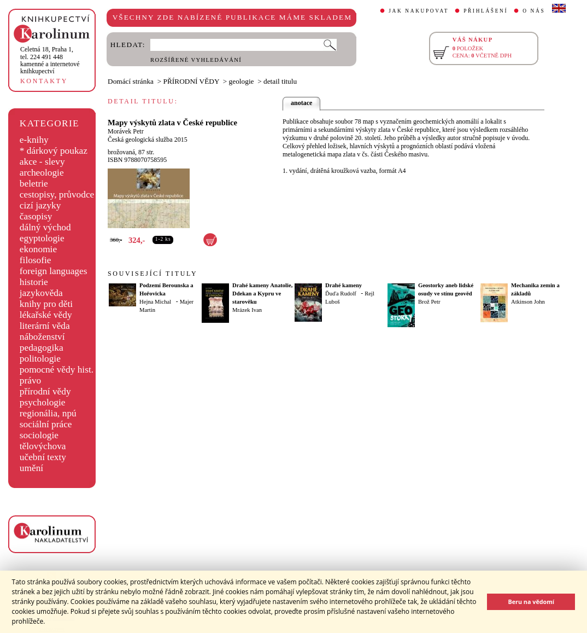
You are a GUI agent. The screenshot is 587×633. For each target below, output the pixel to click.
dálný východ (45, 227)
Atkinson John (528, 302)
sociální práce (46, 424)
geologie (241, 81)
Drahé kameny (343, 285)
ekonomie (38, 249)
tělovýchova (43, 446)
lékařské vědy (46, 315)
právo (30, 380)
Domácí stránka (131, 81)
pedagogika (41, 347)
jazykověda (41, 293)
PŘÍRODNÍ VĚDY (191, 81)
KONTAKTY (44, 81)
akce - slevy (42, 161)
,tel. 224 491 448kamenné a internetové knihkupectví (50, 60)
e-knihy (34, 140)
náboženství (42, 337)
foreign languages (53, 271)
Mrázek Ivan (247, 310)
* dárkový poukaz (53, 151)
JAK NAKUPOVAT (419, 11)
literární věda (45, 326)
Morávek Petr (126, 131)
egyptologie (42, 238)
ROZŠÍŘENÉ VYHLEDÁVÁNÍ (196, 60)
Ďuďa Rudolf (340, 294)
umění (31, 468)
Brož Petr (429, 302)
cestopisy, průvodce (57, 194)
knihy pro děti (46, 304)
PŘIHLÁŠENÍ (485, 11)
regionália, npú (48, 413)
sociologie (39, 435)
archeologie (42, 172)
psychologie (43, 402)
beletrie (34, 183)
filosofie (35, 260)
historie (34, 282)
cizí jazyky (40, 205)
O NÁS (534, 11)
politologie (40, 358)
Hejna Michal (155, 302)
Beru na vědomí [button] (531, 601)
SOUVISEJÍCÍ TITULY (152, 273)
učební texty (43, 457)
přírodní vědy (45, 391)
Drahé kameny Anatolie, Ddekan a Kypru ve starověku (262, 293)
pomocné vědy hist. (56, 369)
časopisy (36, 216)
